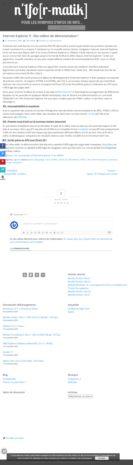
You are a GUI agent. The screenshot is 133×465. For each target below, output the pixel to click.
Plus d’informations (85, 458)
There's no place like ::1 (15, 382)
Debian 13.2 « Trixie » (13, 326)
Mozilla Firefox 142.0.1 (79, 294)
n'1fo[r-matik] (51, 462)
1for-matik (30, 40)
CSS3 (47, 159)
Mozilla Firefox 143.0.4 (79, 291)
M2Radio (72, 382)
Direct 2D (63, 159)
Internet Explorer (99, 159)
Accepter (101, 458)
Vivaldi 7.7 (8, 352)
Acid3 (91, 113)
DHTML (54, 159)
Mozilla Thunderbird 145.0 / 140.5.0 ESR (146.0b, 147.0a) (31, 334)
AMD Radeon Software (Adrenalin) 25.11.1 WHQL (28, 343)
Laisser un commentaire (50, 40)
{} (58, 232)
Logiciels (17, 159)
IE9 (89, 159)
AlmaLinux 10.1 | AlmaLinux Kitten (20, 308)
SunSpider (83, 129)
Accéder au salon (15, 438)
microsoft (7, 162)
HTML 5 (83, 159)
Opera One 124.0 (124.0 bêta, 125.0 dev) (23, 360)
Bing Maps (107, 144)
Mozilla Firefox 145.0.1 (79, 278)
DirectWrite (73, 159)
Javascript (112, 159)
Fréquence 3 (74, 378)
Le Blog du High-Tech (79, 308)
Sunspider (17, 162)
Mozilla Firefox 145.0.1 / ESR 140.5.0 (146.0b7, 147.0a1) (30, 317)
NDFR (71, 312)
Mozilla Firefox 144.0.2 (79, 281)
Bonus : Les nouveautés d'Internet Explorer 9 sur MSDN (34, 155)
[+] (61, 232)
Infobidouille (9, 378)
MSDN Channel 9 (63, 91)
